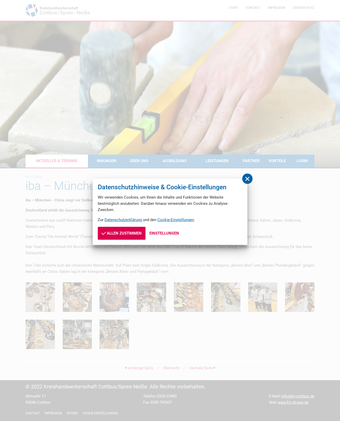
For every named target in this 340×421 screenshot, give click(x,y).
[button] (247, 179)
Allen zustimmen (121, 233)
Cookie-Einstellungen (175, 219)
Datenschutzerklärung (123, 219)
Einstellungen (164, 233)
